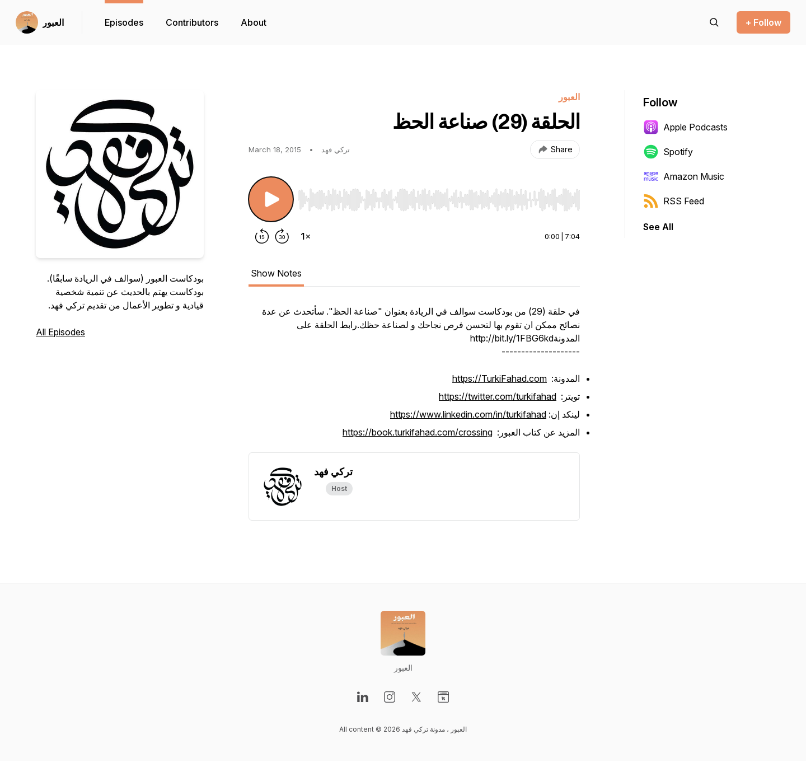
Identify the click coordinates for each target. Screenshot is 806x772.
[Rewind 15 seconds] (262, 236)
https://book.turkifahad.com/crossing (418, 432)
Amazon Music (683, 176)
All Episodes (60, 332)
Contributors (192, 22)
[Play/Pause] (271, 199)
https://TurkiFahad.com (499, 378)
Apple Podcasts (685, 127)
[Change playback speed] (305, 236)
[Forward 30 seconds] (282, 236)
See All (658, 226)
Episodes (124, 22)
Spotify (668, 152)
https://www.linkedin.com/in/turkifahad (468, 414)
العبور (53, 22)
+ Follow (763, 22)
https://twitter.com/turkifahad (497, 396)
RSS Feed (673, 201)
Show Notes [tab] (276, 273)
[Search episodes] (714, 22)
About (253, 22)
